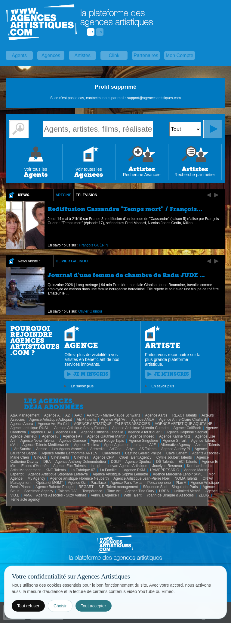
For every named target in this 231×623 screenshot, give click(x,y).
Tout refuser (28, 605)
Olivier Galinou (72, 261)
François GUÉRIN (93, 245)
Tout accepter (93, 605)
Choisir (60, 605)
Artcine (63, 195)
